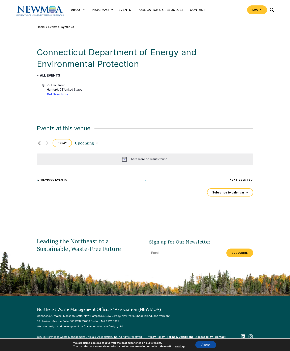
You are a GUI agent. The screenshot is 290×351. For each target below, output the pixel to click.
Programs (102, 10)
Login (257, 9)
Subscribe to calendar (228, 192)
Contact (197, 10)
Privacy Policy (155, 336)
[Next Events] (47, 143)
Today (62, 142)
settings (180, 346)
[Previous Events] (39, 143)
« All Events (48, 75)
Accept (205, 345)
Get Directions (57, 94)
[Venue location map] (198, 98)
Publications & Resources (161, 10)
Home (41, 27)
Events (125, 10)
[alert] (145, 159)
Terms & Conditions (180, 336)
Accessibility (204, 336)
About (78, 10)
